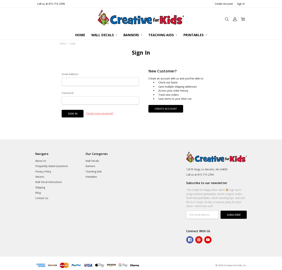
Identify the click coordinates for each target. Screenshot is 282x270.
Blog (38, 192)
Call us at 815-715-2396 (51, 3)
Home (80, 35)
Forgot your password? (99, 113)
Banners (132, 35)
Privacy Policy (43, 171)
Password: (68, 93)
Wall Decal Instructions (48, 182)
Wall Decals (104, 35)
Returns (39, 176)
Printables (195, 35)
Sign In (241, 3)
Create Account (224, 3)
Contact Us (41, 198)
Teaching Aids (162, 35)
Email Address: (70, 74)
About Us (40, 161)
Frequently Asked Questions (51, 166)
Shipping (40, 187)
